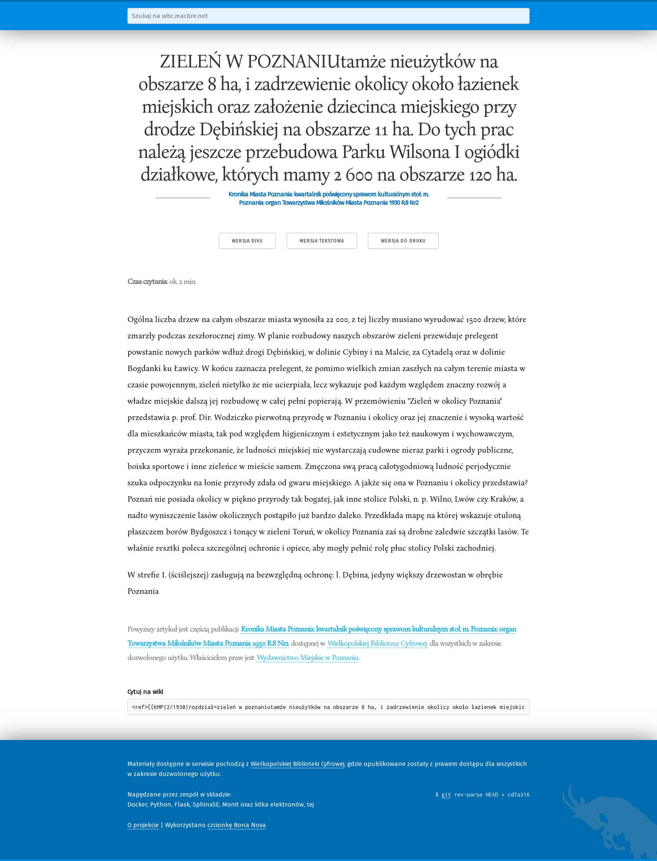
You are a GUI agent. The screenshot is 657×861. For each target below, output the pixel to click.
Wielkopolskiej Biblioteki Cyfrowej (297, 764)
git (446, 794)
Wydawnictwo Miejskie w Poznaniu (307, 657)
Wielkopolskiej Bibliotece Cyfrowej (377, 642)
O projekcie (143, 825)
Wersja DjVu (247, 241)
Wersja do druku (403, 241)
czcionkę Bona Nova (236, 825)
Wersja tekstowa (322, 241)
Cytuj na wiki (145, 692)
